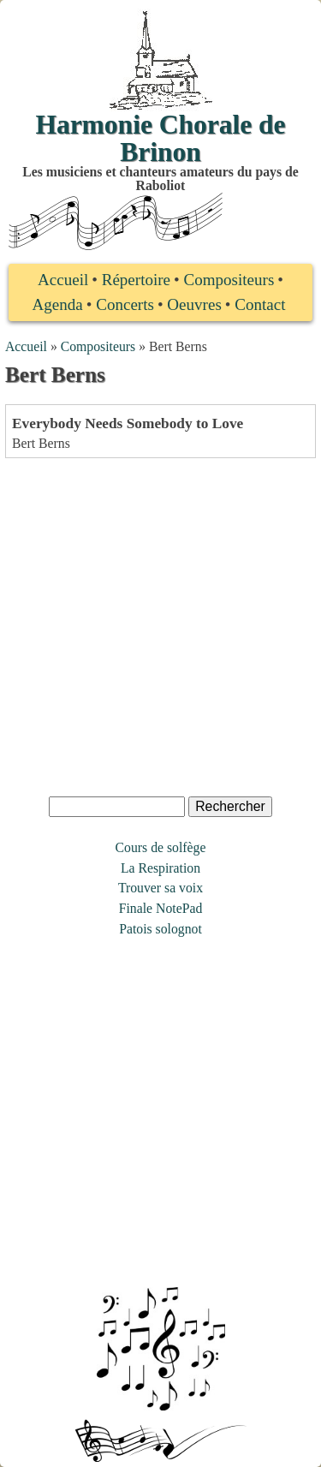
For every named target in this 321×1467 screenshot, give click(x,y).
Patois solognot (160, 928)
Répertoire (136, 280)
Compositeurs (229, 280)
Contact (260, 304)
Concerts (125, 304)
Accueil (63, 280)
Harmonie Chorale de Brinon (160, 138)
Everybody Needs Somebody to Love (127, 423)
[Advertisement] (160, 627)
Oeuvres (194, 304)
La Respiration (160, 868)
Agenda (58, 304)
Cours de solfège (161, 847)
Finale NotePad (161, 908)
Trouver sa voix (160, 887)
